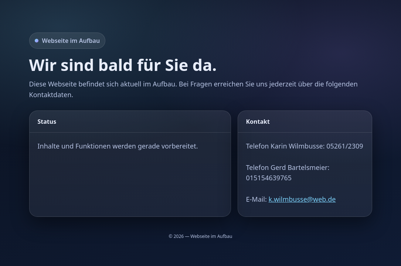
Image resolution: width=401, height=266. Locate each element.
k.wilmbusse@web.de (302, 199)
